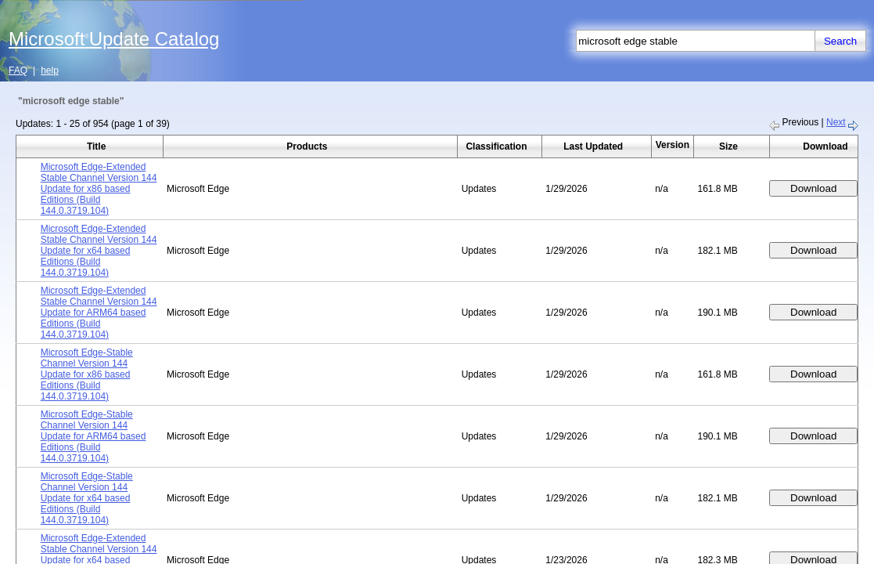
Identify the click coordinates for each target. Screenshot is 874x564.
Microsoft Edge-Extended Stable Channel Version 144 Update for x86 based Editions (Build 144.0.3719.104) (99, 188)
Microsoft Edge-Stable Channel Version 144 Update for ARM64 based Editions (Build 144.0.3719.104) (93, 436)
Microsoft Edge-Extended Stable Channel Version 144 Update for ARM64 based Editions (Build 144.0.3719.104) (99, 312)
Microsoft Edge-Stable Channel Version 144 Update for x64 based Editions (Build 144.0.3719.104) (87, 498)
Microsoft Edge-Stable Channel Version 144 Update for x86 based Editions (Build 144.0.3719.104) (87, 374)
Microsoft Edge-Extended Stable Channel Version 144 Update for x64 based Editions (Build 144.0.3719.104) (99, 250)
